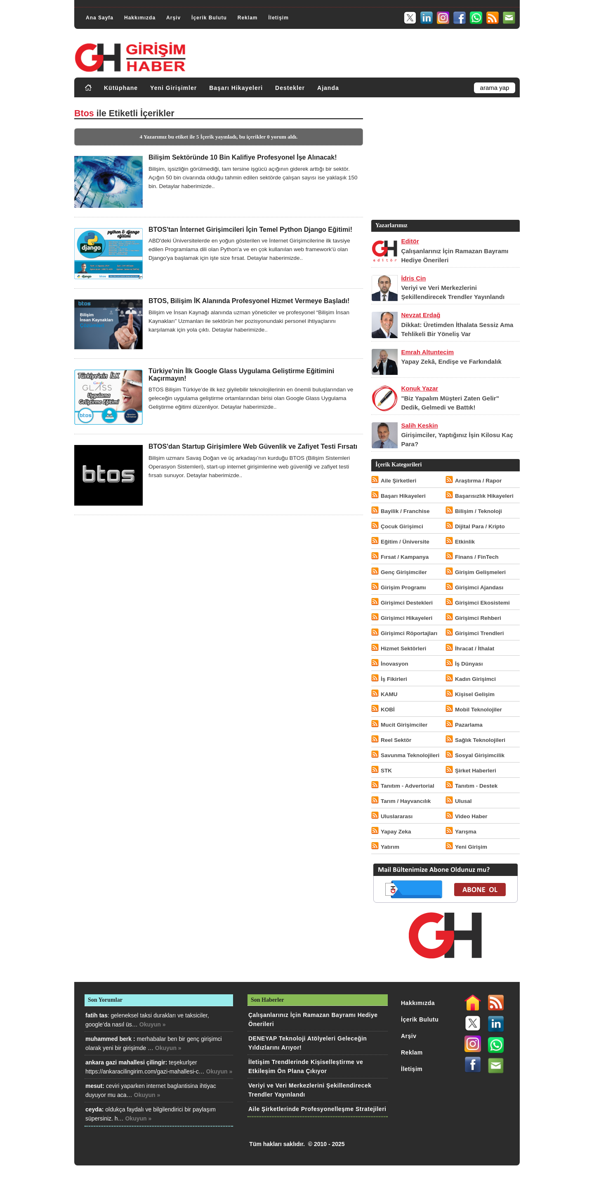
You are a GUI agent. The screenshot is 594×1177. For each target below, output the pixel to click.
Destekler (290, 88)
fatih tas (96, 1015)
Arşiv (173, 18)
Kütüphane (121, 88)
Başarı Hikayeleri (236, 88)
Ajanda (328, 88)
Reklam (248, 18)
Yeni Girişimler (173, 88)
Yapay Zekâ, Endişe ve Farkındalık (451, 361)
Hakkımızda (140, 18)
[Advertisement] (445, 160)
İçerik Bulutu (209, 18)
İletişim (278, 18)
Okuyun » (152, 1024)
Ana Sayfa (99, 18)
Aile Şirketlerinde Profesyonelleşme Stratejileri (317, 1109)
